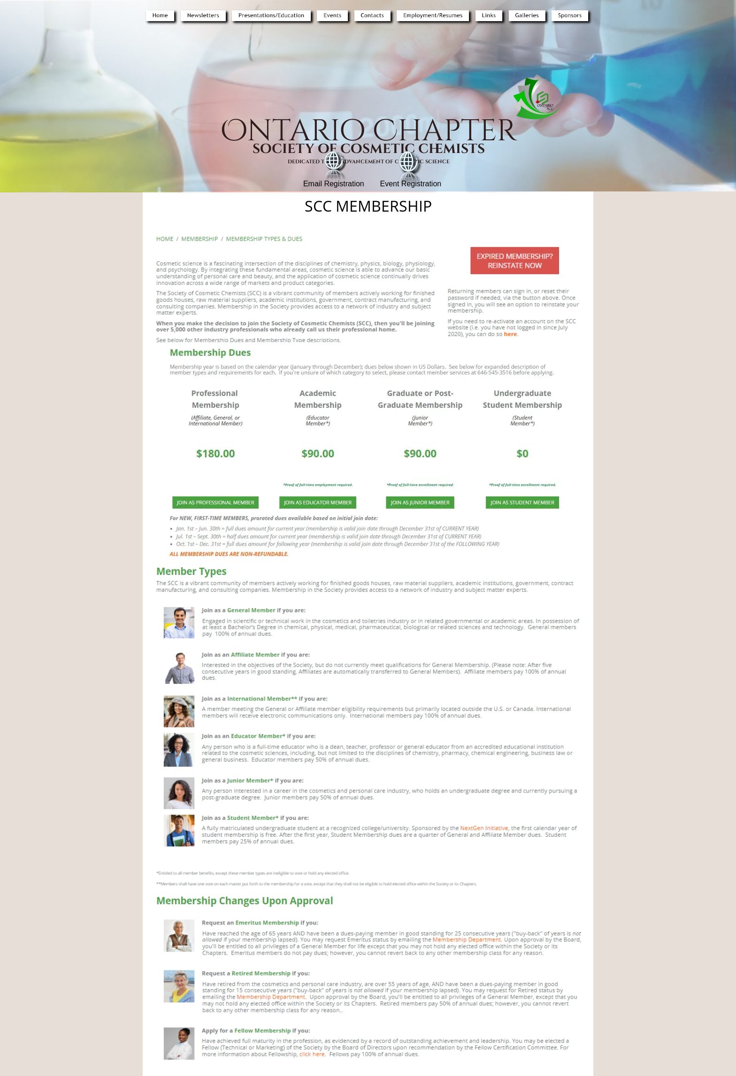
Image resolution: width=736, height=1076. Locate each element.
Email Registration (333, 184)
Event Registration (410, 184)
